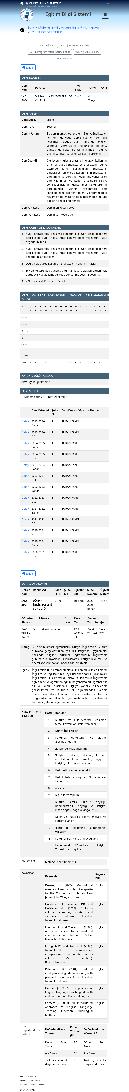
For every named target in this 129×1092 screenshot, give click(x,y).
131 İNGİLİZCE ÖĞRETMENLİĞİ (46, 32)
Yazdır (27, 67)
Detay (25, 421)
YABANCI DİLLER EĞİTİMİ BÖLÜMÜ (80, 28)
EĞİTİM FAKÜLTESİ (48, 28)
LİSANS (31, 28)
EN (107, 3)
